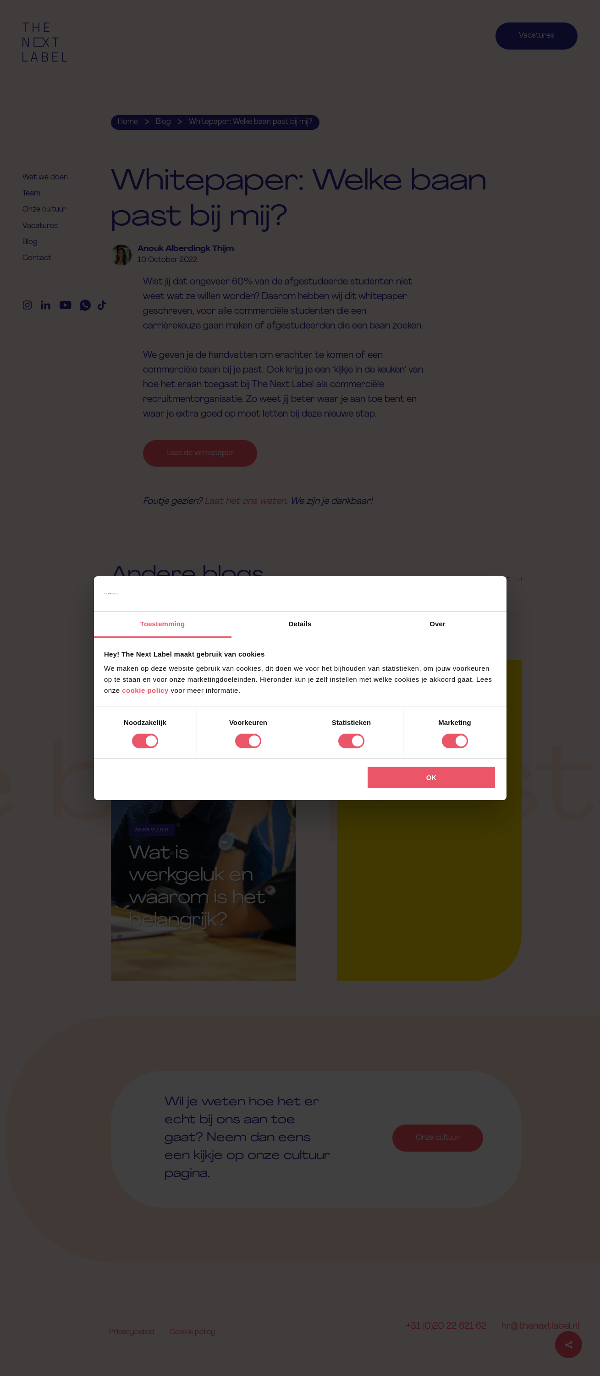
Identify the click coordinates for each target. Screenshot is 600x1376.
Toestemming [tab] (162, 624)
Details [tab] (300, 624)
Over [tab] (437, 624)
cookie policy (145, 690)
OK (431, 777)
